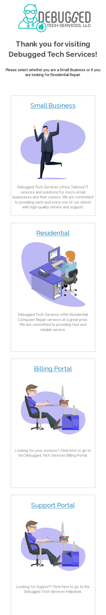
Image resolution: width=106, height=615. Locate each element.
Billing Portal (53, 368)
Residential (53, 233)
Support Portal (53, 505)
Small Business (53, 105)
